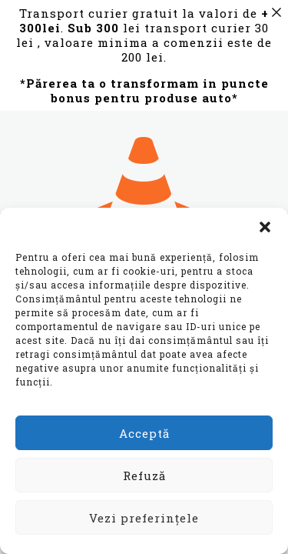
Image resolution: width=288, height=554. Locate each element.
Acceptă (144, 433)
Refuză (144, 475)
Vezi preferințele (144, 518)
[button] (265, 227)
